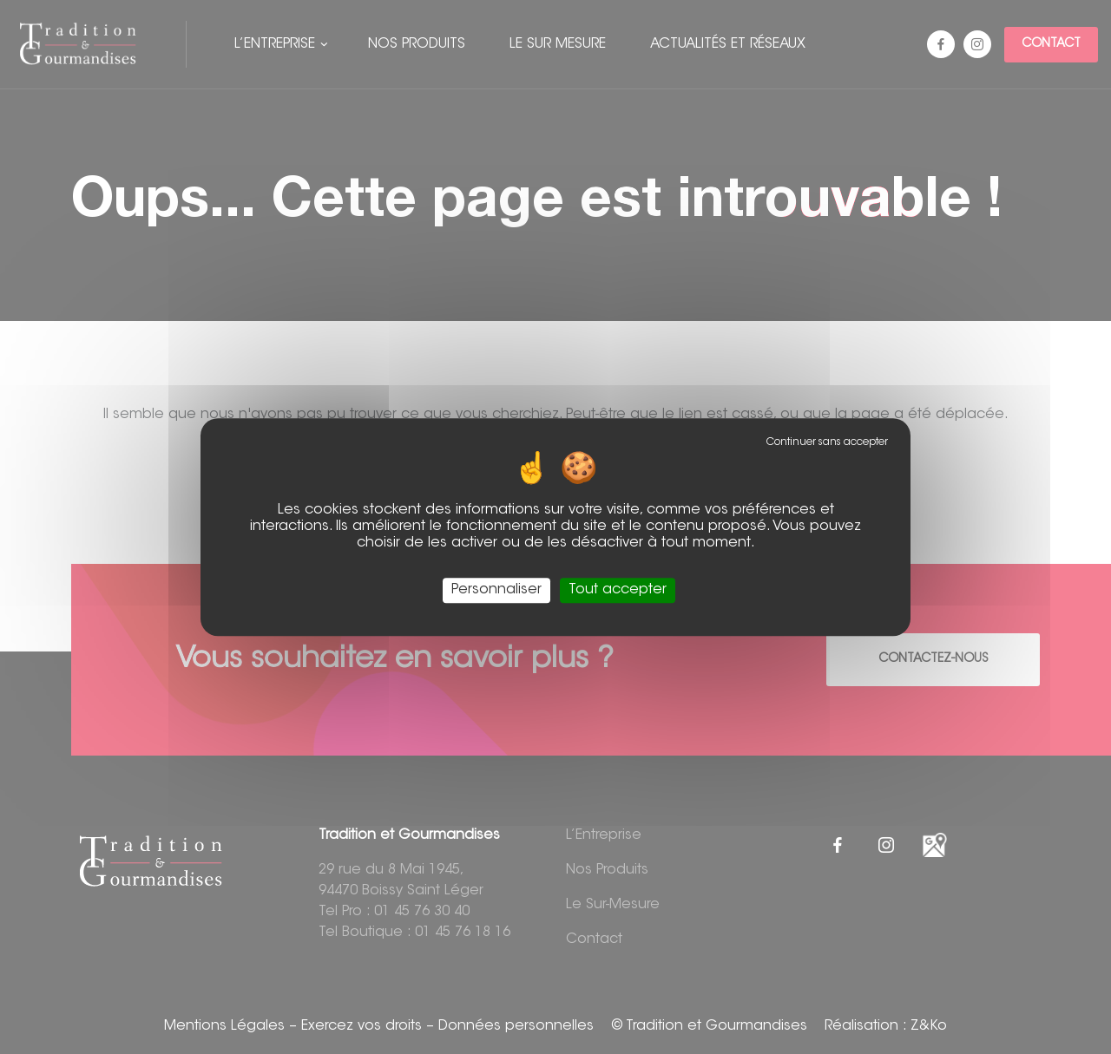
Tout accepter (618, 590)
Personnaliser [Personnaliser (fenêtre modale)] (496, 590)
